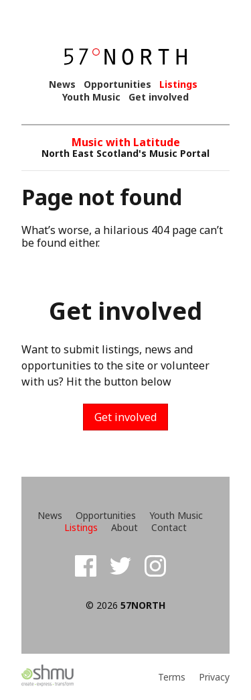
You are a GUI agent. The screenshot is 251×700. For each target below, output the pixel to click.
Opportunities (117, 84)
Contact (169, 527)
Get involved (159, 97)
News (62, 84)
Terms (171, 677)
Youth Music (91, 97)
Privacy (214, 677)
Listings (178, 84)
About (124, 527)
